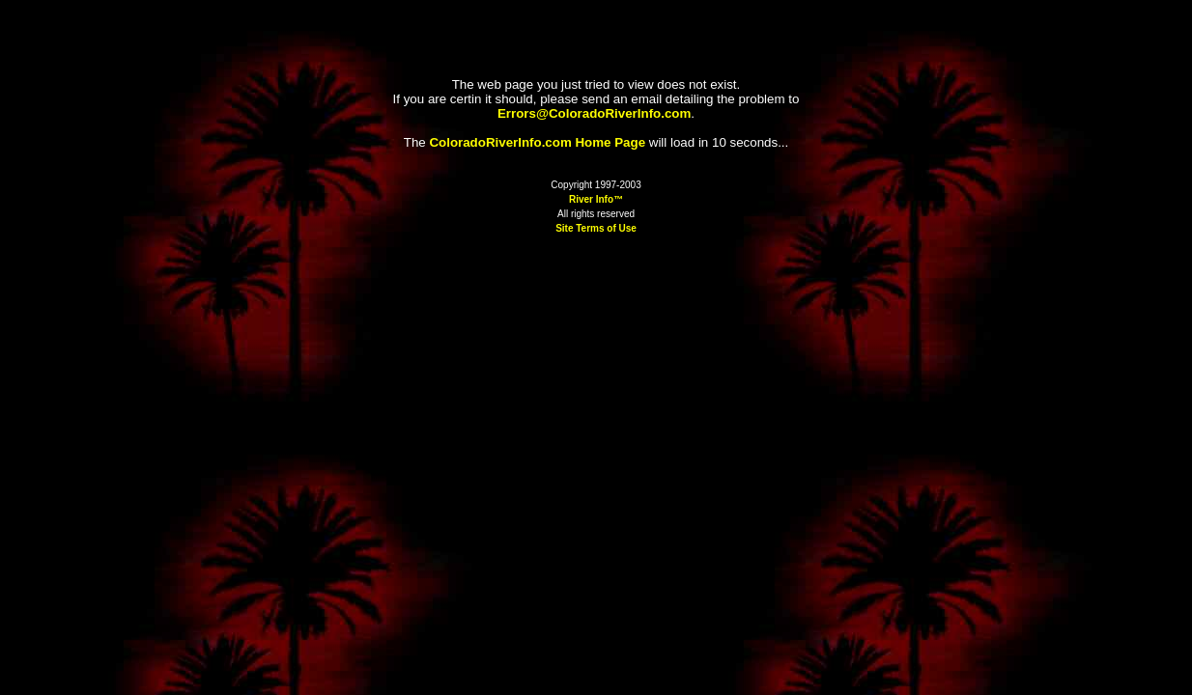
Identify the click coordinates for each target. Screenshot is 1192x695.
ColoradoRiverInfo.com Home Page (537, 142)
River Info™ (596, 199)
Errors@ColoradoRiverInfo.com (594, 113)
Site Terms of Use (596, 228)
